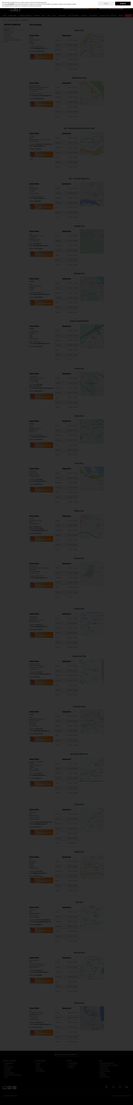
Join (119, 3)
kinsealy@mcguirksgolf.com (40, 578)
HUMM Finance (102, 1075)
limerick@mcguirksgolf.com (40, 626)
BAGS (48, 16)
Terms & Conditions (9, 32)
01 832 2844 (39, 479)
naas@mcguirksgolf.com (39, 775)
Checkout (126, 7)
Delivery (37, 1065)
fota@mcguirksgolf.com (39, 198)
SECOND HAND (12, 16)
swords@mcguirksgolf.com (40, 824)
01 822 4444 (39, 94)
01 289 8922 (39, 672)
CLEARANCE (128, 16)
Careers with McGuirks (9, 38)
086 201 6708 (37, 386)
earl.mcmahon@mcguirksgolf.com (42, 922)
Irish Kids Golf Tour (71, 1065)
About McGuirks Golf (9, 28)
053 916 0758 (39, 1022)
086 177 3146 (39, 729)
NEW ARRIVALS (93, 16)
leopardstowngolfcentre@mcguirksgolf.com (44, 388)
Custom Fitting (38, 1069)
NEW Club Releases (103, 1069)
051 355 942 (39, 970)
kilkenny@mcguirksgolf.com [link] (40, 530)
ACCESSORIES (62, 16)
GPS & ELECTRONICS (73, 16)
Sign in (115, 3)
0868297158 (39, 435)
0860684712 (46, 920)
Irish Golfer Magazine (72, 1063)
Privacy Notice (7, 34)
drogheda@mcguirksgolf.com (40, 245)
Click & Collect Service (104, 1077)
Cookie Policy (7, 36)
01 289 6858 (38, 384)
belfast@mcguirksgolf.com (40, 48)
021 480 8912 (39, 144)
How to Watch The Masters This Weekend (108, 1065)
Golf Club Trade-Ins (103, 1067)
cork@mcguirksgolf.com (39, 146)
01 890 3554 (39, 822)
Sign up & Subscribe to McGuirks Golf (66, 1054)
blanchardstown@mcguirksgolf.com (42, 95)
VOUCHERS (84, 16)
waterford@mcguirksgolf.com (41, 972)
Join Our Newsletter (40, 1071)
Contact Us (38, 1063)
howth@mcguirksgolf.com (40, 481)
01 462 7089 (39, 871)
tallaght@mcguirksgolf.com (40, 873)
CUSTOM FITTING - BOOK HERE (108, 16)
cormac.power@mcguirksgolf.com (42, 1024)
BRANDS (121, 16)
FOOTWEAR (37, 16)
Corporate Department (104, 1071)
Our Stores (6, 30)
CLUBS (4, 16)
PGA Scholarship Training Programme (13, 40)
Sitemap (6, 42)
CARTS (54, 16)
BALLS (43, 16)
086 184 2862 (48, 144)
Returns (37, 1067)
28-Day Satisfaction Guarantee (106, 1063)
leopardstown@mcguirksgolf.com (42, 674)
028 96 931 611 (39, 46)
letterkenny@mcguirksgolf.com (41, 731)
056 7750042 (39, 528)
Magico (116, 1095)
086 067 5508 (48, 822)
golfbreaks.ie (70, 1067)
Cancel (31, 159)
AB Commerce (127, 1095)
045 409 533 (39, 773)
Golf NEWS (102, 1073)
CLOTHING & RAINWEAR (25, 16)
